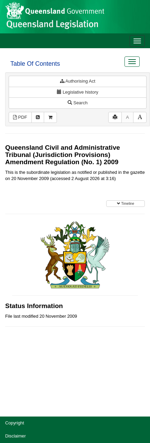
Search (78, 102)
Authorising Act (78, 81)
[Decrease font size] (127, 117)
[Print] (115, 117)
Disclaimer (15, 436)
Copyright (14, 422)
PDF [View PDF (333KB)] (20, 117)
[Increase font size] (140, 117)
